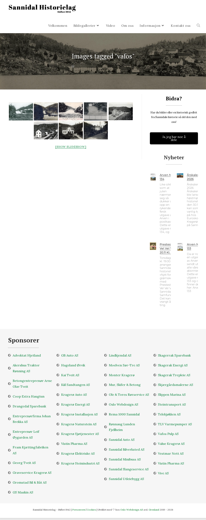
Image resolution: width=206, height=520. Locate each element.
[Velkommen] (73, 66)
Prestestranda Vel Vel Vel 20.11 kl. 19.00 (170, 248)
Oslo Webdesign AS (131, 509)
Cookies (91, 509)
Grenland (154, 509)
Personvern (78, 509)
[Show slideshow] (70, 147)
